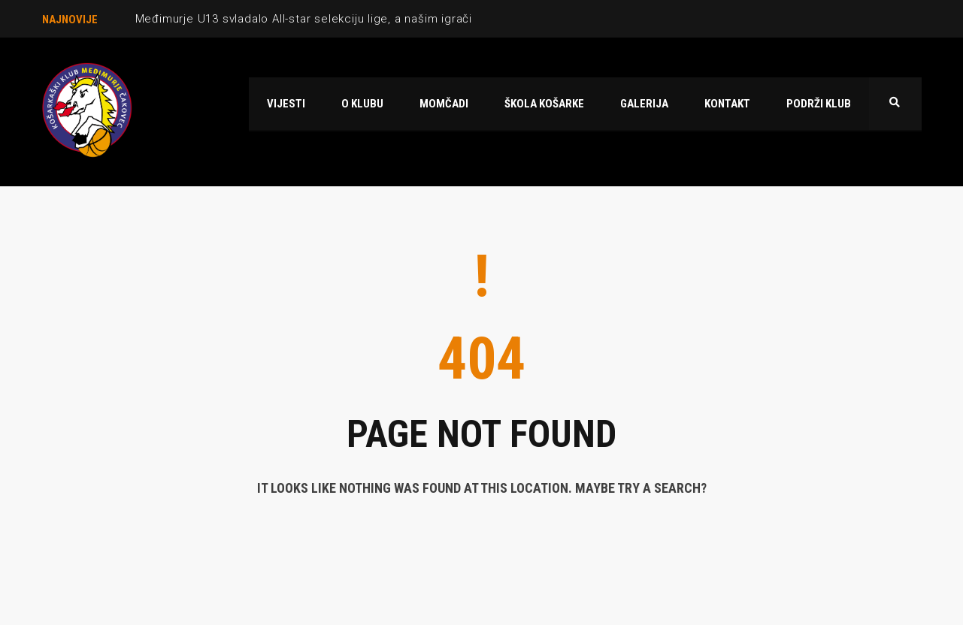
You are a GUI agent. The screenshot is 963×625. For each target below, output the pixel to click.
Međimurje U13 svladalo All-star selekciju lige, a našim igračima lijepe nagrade (354, 19)
